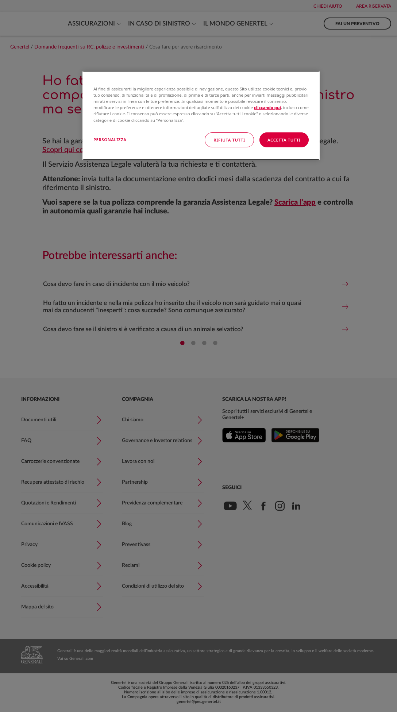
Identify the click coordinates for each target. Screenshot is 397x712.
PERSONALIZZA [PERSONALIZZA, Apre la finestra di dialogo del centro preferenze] (110, 139)
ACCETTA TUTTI (284, 140)
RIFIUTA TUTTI (229, 140)
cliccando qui (267, 107)
